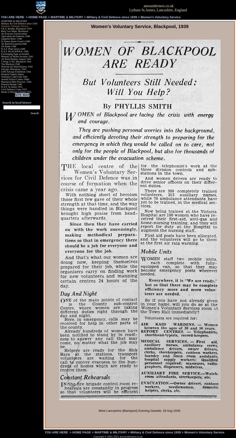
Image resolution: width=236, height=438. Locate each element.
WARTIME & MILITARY (67, 17)
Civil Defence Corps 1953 (14, 89)
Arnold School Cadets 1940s (15, 79)
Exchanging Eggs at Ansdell (15, 54)
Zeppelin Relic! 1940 (11, 39)
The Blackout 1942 (10, 64)
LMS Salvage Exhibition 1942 (16, 71)
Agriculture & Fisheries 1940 (15, 36)
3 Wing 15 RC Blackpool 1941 (16, 61)
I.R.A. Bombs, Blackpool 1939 (16, 28)
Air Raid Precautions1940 (14, 44)
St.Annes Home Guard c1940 (15, 41)
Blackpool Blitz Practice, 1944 (16, 82)
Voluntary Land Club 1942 (14, 76)
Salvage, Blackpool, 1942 (14, 69)
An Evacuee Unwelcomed (14, 33)
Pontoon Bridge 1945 (11, 84)
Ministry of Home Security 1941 (17, 56)
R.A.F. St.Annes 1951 (12, 87)
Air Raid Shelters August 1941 (16, 59)
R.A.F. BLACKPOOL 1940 (14, 51)
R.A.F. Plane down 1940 (13, 49)
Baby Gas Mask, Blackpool (14, 31)
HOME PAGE (38, 17)
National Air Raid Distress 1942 (17, 66)
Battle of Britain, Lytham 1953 (16, 92)
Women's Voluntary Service (14, 26)
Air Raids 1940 (8, 46)
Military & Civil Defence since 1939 (112, 17)
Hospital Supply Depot (12, 74)
